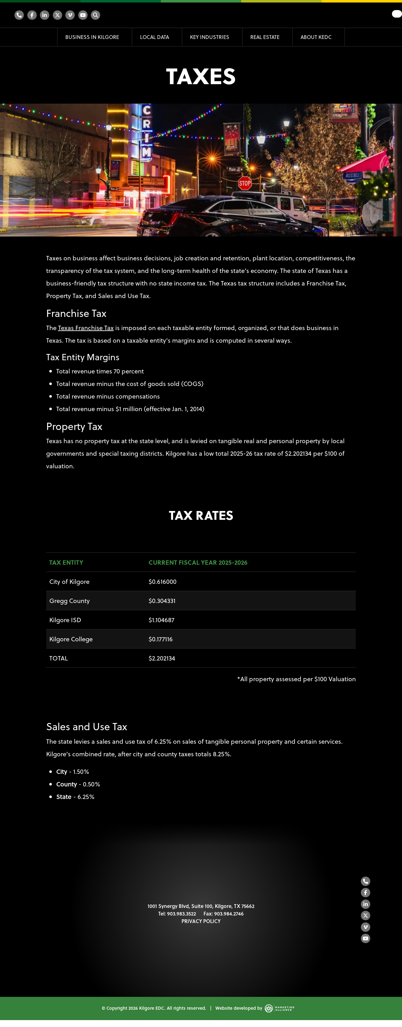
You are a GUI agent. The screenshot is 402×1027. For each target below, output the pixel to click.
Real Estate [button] (265, 37)
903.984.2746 (229, 917)
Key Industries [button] (210, 37)
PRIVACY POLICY (201, 924)
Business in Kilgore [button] (92, 37)
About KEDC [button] (317, 37)
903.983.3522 (181, 917)
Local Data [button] (155, 37)
